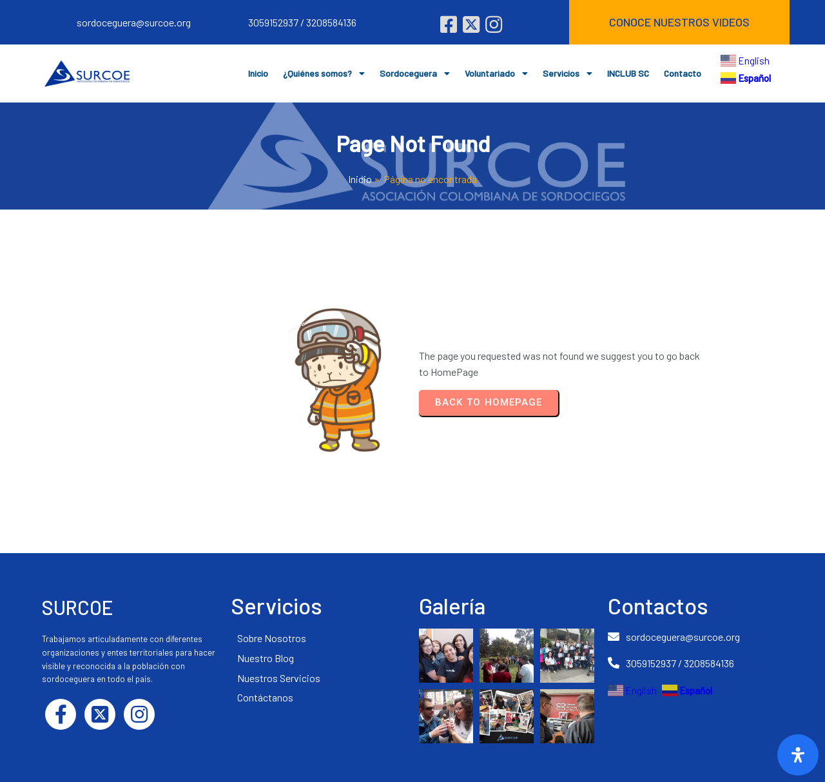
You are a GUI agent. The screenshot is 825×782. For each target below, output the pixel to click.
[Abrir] (798, 755)
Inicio (360, 179)
